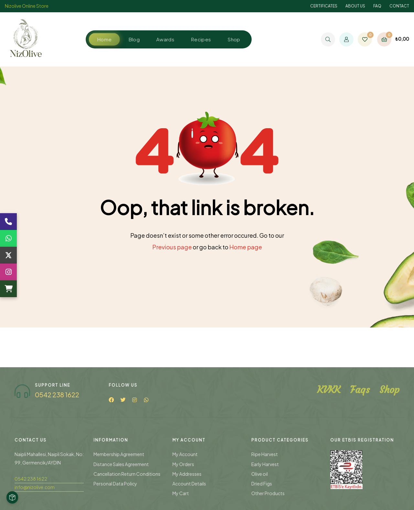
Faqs (360, 468)
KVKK (328, 468)
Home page (245, 247)
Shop (389, 468)
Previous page (172, 247)
